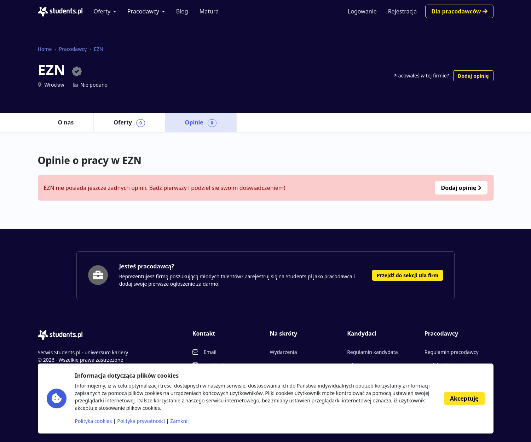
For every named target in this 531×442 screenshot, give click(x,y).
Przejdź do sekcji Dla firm (407, 275)
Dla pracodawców (459, 11)
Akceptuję (464, 398)
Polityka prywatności (141, 421)
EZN (98, 49)
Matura (209, 11)
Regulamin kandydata (372, 352)
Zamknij (179, 421)
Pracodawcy (143, 11)
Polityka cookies (93, 421)
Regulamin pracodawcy (452, 352)
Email (210, 352)
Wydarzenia (283, 352)
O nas (66, 122)
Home (45, 49)
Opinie (201, 122)
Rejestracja (402, 11)
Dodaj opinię (473, 75)
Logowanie (362, 11)
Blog (182, 11)
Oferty (102, 11)
